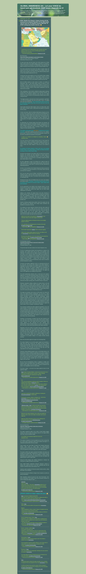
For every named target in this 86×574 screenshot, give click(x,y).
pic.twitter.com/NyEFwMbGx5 (38, 386)
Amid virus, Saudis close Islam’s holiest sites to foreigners (31, 426)
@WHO (33, 229)
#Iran (22, 372)
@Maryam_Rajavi (25, 405)
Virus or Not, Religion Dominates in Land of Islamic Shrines (31, 57)
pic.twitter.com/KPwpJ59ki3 (30, 545)
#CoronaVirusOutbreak (25, 394)
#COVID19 (33, 409)
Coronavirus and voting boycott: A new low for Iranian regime (32, 242)
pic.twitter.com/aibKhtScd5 (41, 533)
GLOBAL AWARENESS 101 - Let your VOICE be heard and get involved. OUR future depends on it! (42, 7)
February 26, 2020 (42, 402)
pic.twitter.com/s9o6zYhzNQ (26, 225)
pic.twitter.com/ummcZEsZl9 (34, 555)
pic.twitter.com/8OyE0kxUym (26, 567)
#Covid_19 (34, 382)
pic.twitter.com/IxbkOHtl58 (29, 513)
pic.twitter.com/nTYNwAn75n (27, 489)
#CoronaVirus (39, 216)
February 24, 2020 (42, 377)
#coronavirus (23, 398)
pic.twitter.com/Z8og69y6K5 (36, 523)
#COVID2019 (38, 409)
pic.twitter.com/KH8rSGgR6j (26, 401)
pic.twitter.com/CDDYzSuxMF (36, 237)
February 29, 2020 (40, 226)
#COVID (36, 385)
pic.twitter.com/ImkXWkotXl (26, 421)
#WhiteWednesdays (36, 420)
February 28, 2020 (41, 53)
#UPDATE (23, 481)
